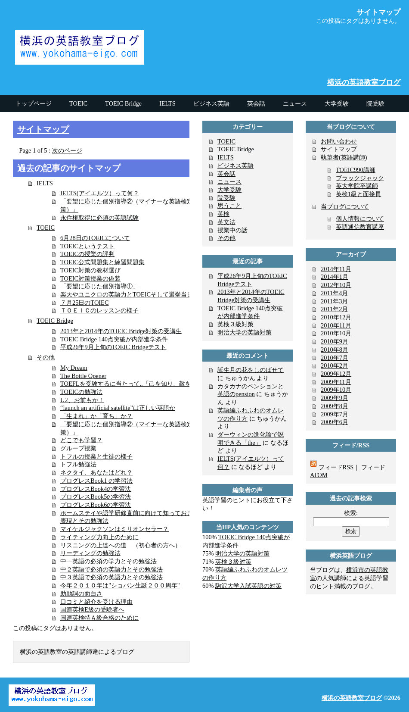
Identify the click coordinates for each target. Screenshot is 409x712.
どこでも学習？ (81, 440)
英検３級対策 (235, 324)
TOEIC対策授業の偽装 (90, 278)
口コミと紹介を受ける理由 (96, 601)
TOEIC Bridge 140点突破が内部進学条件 (114, 339)
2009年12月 (336, 373)
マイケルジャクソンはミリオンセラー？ (114, 528)
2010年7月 (334, 357)
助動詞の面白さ (81, 593)
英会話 (226, 173)
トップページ (33, 103)
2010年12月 (336, 317)
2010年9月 (334, 341)
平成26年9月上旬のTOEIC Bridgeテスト (113, 347)
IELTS (45, 183)
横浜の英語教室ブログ (363, 82)
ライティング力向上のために (99, 537)
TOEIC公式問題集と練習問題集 (102, 262)
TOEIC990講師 (355, 169)
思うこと (229, 205)
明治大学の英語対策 (244, 332)
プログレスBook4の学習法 (95, 488)
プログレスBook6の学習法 (95, 504)
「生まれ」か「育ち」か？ (96, 415)
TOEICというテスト (87, 246)
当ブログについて (345, 206)
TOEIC (46, 227)
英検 (223, 213)
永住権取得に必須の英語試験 (99, 217)
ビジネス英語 (235, 165)
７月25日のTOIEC (84, 302)
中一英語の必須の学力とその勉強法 (108, 561)
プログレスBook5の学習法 (95, 496)
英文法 (226, 222)
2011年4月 (334, 293)
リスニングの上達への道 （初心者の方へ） (120, 545)
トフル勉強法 (78, 464)
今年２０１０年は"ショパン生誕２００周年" (120, 585)
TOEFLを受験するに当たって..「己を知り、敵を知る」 (134, 383)
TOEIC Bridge (55, 320)
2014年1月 (334, 276)
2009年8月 (334, 406)
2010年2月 (334, 365)
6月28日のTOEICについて (95, 237)
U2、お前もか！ (82, 400)
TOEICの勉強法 (81, 391)
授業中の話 (232, 230)
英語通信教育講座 (360, 226)
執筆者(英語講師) (344, 157)
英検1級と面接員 (358, 193)
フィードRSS (336, 467)
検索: (351, 512)
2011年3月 (334, 301)
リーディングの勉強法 (90, 553)
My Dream (73, 367)
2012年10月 (336, 284)
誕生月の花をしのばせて (250, 369)
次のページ (67, 150)
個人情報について (360, 218)
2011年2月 (334, 309)
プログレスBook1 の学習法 (96, 480)
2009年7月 (334, 414)
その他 (46, 357)
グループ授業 (78, 448)
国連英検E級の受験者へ (92, 609)
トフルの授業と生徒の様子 (96, 456)
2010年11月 (336, 325)
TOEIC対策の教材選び (90, 270)
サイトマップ (43, 129)
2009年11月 (336, 381)
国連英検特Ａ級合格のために (99, 617)
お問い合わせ (339, 141)
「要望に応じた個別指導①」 (99, 286)
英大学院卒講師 (357, 185)
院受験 (226, 197)
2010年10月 (336, 333)
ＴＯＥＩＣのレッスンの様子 (99, 310)
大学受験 (229, 189)
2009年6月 (334, 421)
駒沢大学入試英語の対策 (248, 585)
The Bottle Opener (83, 375)
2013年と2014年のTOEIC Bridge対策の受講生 (121, 331)
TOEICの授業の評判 (87, 253)
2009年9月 (334, 397)
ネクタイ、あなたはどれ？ (96, 472)
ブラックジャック (360, 178)
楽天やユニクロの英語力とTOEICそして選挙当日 (126, 294)
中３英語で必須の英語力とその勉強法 (111, 577)
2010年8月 (334, 349)
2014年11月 (336, 268)
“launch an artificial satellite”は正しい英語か (117, 407)
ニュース (229, 181)
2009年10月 (336, 389)
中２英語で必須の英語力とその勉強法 (111, 569)
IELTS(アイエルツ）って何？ (99, 193)
